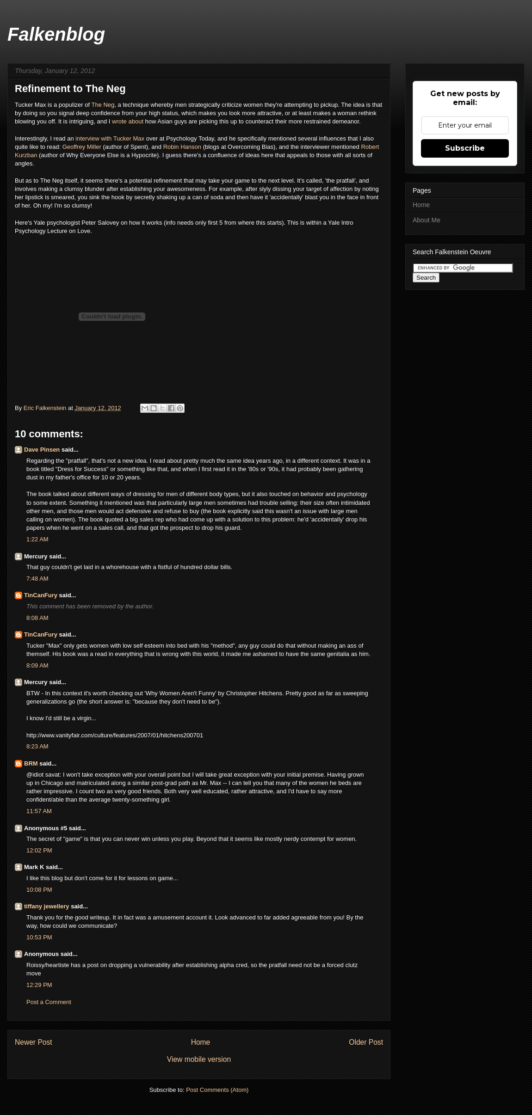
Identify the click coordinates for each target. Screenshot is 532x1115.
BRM (31, 763)
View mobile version (199, 1059)
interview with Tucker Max (109, 138)
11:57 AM (39, 811)
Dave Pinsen (42, 449)
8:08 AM (37, 617)
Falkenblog (56, 34)
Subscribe (465, 148)
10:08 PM (39, 889)
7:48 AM (37, 578)
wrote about (127, 121)
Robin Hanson (182, 146)
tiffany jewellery (46, 906)
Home (200, 1042)
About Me (426, 220)
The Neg (102, 104)
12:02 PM (39, 850)
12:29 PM (39, 984)
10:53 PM (39, 937)
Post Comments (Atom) (217, 1089)
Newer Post (33, 1042)
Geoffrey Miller (81, 146)
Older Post (366, 1042)
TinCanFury (40, 595)
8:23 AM (37, 746)
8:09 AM (37, 665)
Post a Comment (48, 1002)
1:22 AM (37, 539)
